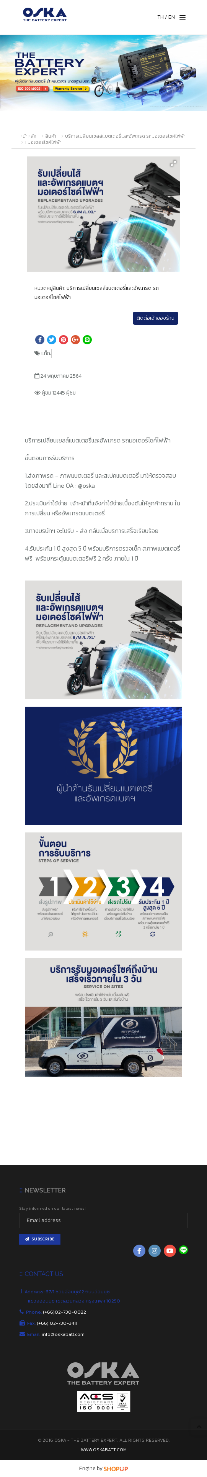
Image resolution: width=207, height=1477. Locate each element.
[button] (173, 163)
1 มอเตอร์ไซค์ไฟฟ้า (43, 142)
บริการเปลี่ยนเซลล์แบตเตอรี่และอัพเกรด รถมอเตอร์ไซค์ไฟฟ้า (125, 136)
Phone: (57, 1312)
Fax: (52, 1323)
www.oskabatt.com (104, 1449)
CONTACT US (43, 1274)
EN (171, 17)
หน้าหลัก (28, 136)
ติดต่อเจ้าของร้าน (155, 318)
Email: (56, 1334)
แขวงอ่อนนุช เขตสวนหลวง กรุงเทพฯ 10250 (74, 1300)
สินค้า (50, 136)
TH (160, 17)
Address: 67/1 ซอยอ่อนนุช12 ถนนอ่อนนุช (69, 1291)
